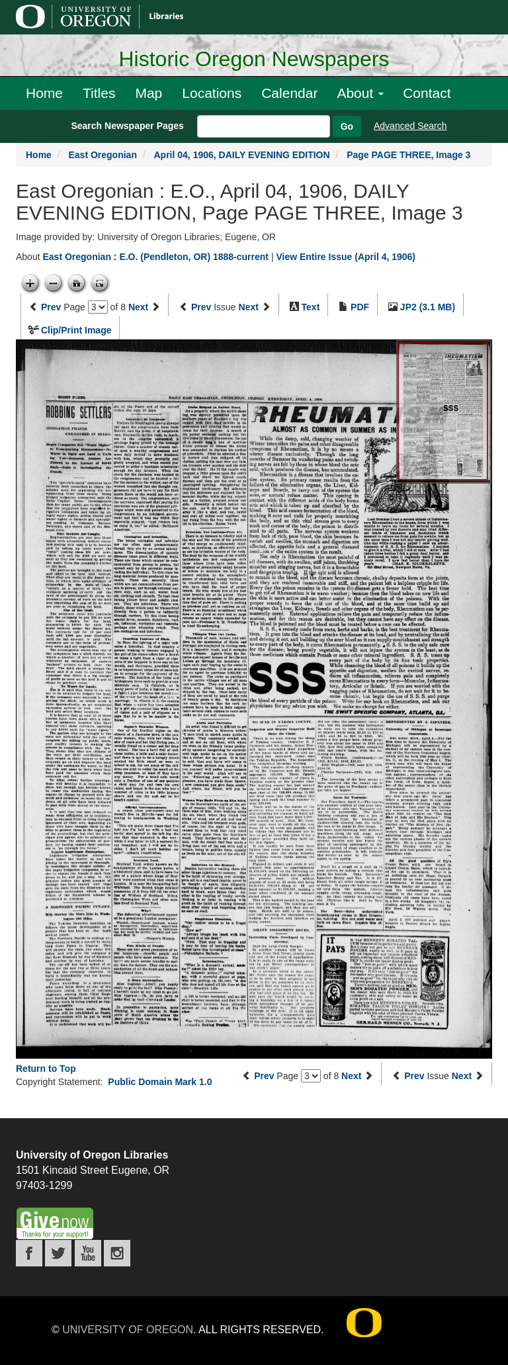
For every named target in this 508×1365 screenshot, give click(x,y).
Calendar (289, 93)
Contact (426, 93)
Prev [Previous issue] (201, 307)
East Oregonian (102, 155)
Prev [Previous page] (51, 307)
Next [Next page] (138, 307)
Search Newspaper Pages (127, 125)
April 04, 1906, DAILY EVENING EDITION (242, 155)
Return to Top (46, 1068)
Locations (211, 93)
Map (148, 93)
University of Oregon (127, 1329)
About (360, 93)
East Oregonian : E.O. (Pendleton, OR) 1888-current (155, 256)
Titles (99, 93)
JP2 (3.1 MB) (427, 307)
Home (44, 93)
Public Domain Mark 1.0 (160, 1082)
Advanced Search (410, 125)
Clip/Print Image (76, 330)
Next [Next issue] (249, 307)
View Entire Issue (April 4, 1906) (345, 256)
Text (311, 307)
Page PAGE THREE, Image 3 (408, 155)
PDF (360, 307)
